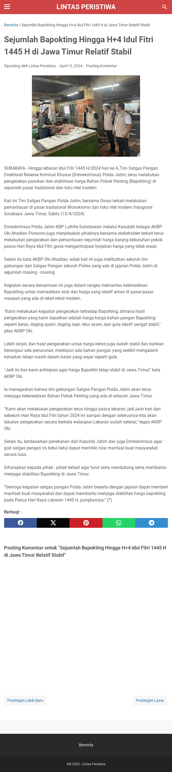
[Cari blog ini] (164, 7)
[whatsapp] (118, 523)
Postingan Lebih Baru (25, 700)
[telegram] (151, 523)
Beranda (86, 745)
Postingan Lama (150, 700)
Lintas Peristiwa (86, 7)
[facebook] (20, 523)
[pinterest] (86, 523)
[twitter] (53, 523)
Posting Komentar (101, 66)
